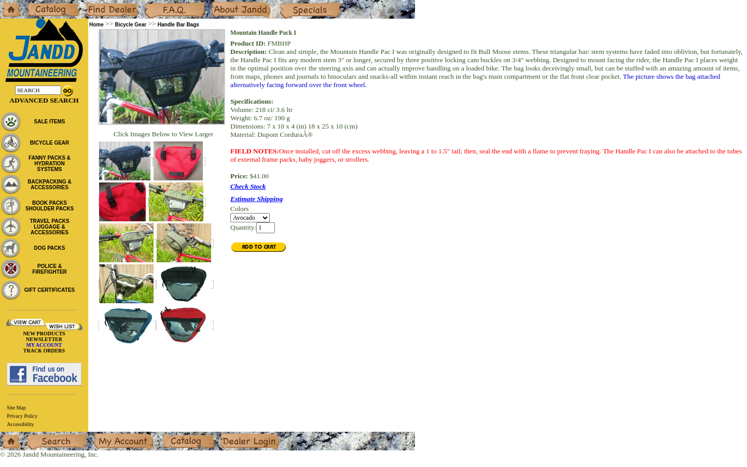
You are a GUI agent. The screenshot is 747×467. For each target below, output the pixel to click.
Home (8, 4)
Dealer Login (238, 436)
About (219, 4)
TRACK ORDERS (44, 350)
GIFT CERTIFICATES (49, 290)
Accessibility (20, 424)
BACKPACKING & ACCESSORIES (49, 184)
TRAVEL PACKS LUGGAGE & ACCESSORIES (49, 226)
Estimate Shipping (256, 199)
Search (35, 436)
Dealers (96, 4)
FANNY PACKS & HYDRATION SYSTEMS (50, 163)
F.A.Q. (153, 4)
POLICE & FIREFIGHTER (49, 269)
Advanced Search (43, 100)
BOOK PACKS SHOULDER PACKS (49, 205)
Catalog (37, 4)
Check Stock (248, 186)
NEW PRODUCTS (44, 333)
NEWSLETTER (44, 339)
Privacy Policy (22, 416)
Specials (291, 4)
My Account (111, 436)
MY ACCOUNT (44, 345)
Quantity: (243, 227)
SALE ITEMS (49, 121)
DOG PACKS (49, 248)
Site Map (16, 408)
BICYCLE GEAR (50, 143)
